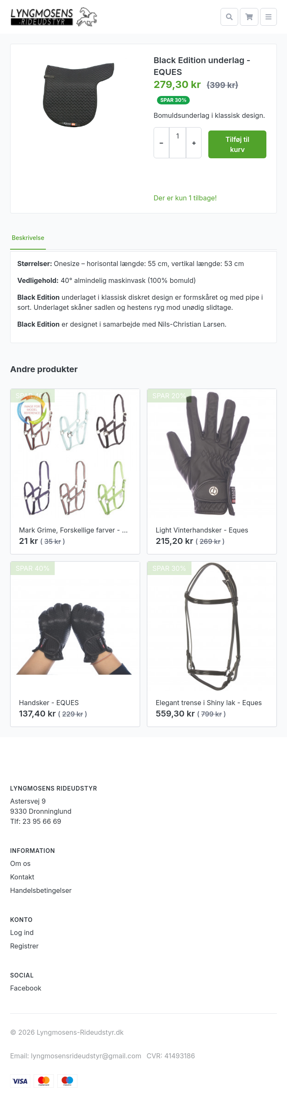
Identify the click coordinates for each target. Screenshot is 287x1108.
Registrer (24, 946)
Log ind (22, 932)
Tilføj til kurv (238, 144)
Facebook (25, 988)
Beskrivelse (28, 237)
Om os (20, 863)
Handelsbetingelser (41, 890)
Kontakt (22, 877)
